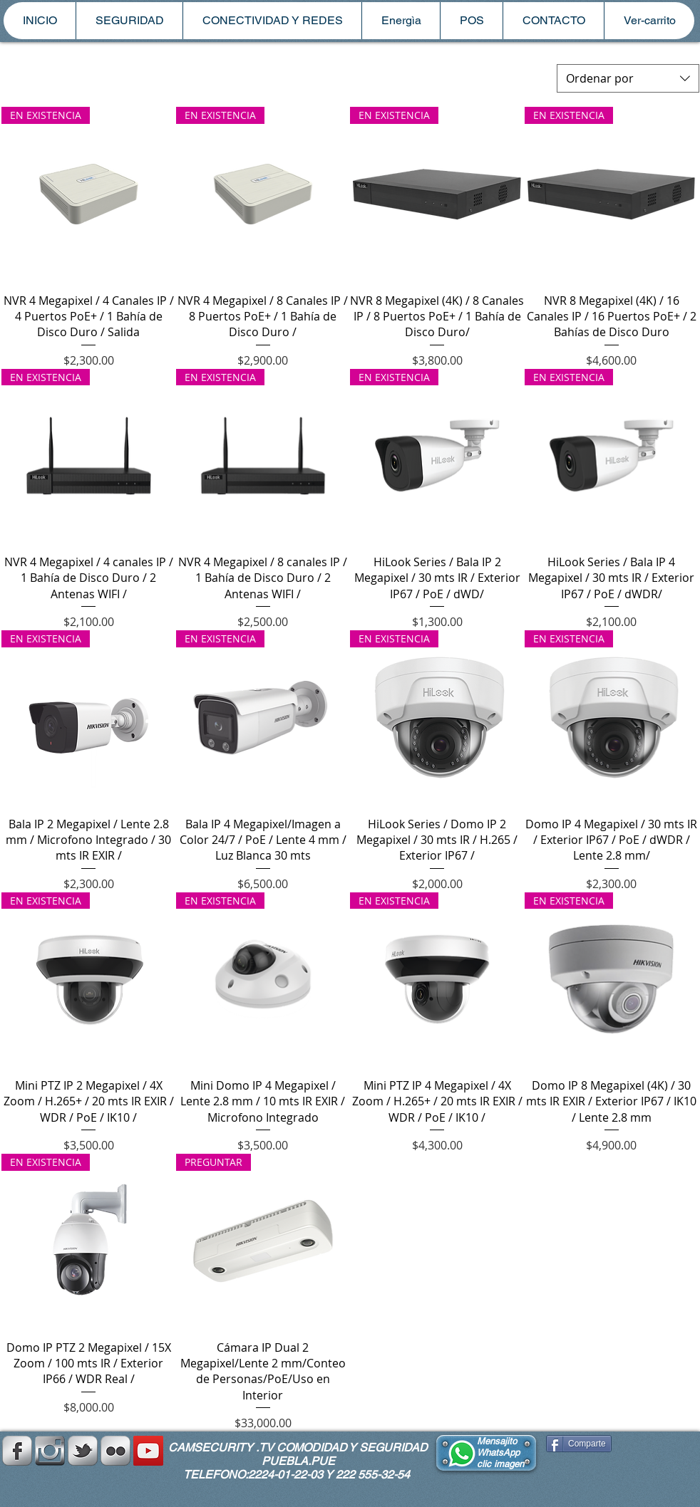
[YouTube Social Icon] (148, 1451)
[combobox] (628, 78)
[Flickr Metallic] (115, 1451)
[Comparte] (579, 1443)
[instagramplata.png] (50, 1451)
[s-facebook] (17, 1451)
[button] (129, 20)
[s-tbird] (83, 1451)
